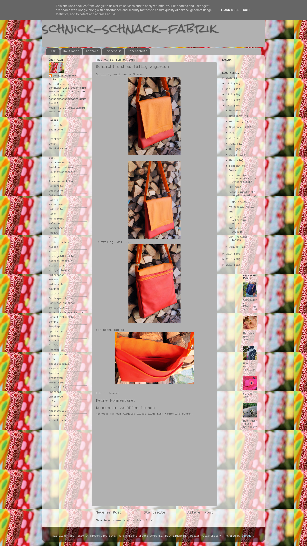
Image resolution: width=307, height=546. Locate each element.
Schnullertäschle (61, 317)
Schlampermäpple (60, 299)
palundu (54, 289)
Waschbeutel (57, 411)
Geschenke (56, 191)
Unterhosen (56, 397)
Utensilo (55, 406)
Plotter (54, 294)
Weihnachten (57, 416)
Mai (232, 149)
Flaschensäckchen (61, 182)
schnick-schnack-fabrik (129, 28)
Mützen (53, 280)
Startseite (154, 512)
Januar (234, 247)
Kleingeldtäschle (61, 256)
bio (51, 135)
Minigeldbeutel (60, 271)
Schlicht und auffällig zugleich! (238, 220)
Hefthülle (56, 210)
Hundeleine (56, 219)
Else (52, 153)
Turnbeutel (56, 383)
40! (231, 212)
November (236, 116)
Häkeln (53, 200)
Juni (233, 144)
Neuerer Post (109, 512)
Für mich (235, 187)
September (237, 127)
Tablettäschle (59, 364)
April (234, 155)
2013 (230, 259)
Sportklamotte (59, 331)
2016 (230, 100)
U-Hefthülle (57, 388)
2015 (230, 106)
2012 (230, 265)
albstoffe (56, 125)
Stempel (54, 336)
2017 (230, 95)
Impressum (113, 51)
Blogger (247, 536)
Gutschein (56, 196)
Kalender (55, 224)
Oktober (235, 122)
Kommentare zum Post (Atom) (133, 521)
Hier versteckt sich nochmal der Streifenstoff (243, 179)
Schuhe (53, 322)
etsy (52, 158)
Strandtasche (58, 355)
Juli (233, 138)
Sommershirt (237, 171)
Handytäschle (58, 205)
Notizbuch (56, 284)
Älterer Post (200, 512)
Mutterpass (56, 275)
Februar (235, 166)
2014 (230, 254)
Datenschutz (137, 51)
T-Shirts (55, 359)
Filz (52, 177)
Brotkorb (55, 139)
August (234, 133)
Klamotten (56, 252)
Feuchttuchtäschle (62, 172)
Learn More (230, 10)
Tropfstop (56, 378)
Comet (53, 144)
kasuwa (53, 233)
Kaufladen (71, 51)
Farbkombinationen (62, 167)
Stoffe (53, 346)
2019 (230, 84)
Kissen (53, 247)
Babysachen (56, 130)
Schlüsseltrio (59, 308)
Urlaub (53, 402)
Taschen (113, 393)
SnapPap (54, 327)
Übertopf (55, 392)
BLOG (53, 51)
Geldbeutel (56, 186)
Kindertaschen (59, 242)
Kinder (53, 238)
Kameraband (56, 228)
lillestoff (56, 266)
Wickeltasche (58, 420)
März (233, 161)
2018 (230, 89)
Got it (247, 10)
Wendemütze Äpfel (241, 207)
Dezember (236, 111)
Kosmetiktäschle (60, 261)
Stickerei (56, 341)
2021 (230, 78)
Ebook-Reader (58, 149)
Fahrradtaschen (60, 163)
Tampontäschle (59, 369)
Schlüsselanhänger (62, 303)
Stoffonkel (56, 350)
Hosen (53, 214)
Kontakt (92, 51)
